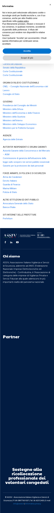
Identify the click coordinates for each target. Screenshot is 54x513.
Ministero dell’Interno (13, 120)
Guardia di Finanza (11, 184)
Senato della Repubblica (14, 67)
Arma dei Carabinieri (12, 177)
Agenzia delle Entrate (13, 139)
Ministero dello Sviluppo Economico (20, 124)
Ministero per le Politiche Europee (18, 128)
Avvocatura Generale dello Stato (18, 203)
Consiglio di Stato (11, 94)
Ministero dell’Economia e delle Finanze (21, 113)
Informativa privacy (33, 504)
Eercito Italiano (10, 180)
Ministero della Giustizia (14, 116)
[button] (50, 4)
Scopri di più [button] (27, 58)
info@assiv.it (18, 504)
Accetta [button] (27, 51)
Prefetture (8, 218)
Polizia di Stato (10, 192)
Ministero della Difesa (13, 109)
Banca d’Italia (9, 207)
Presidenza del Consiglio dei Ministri (20, 105)
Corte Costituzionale (12, 71)
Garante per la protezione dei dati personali (23, 165)
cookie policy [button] (23, 21)
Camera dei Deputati (12, 64)
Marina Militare (10, 188)
